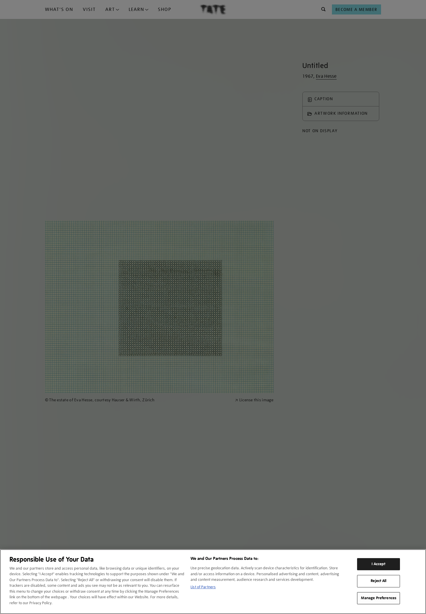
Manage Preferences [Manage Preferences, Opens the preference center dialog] (378, 598)
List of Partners (203, 586)
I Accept (378, 564)
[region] (213, 581)
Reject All (378, 581)
